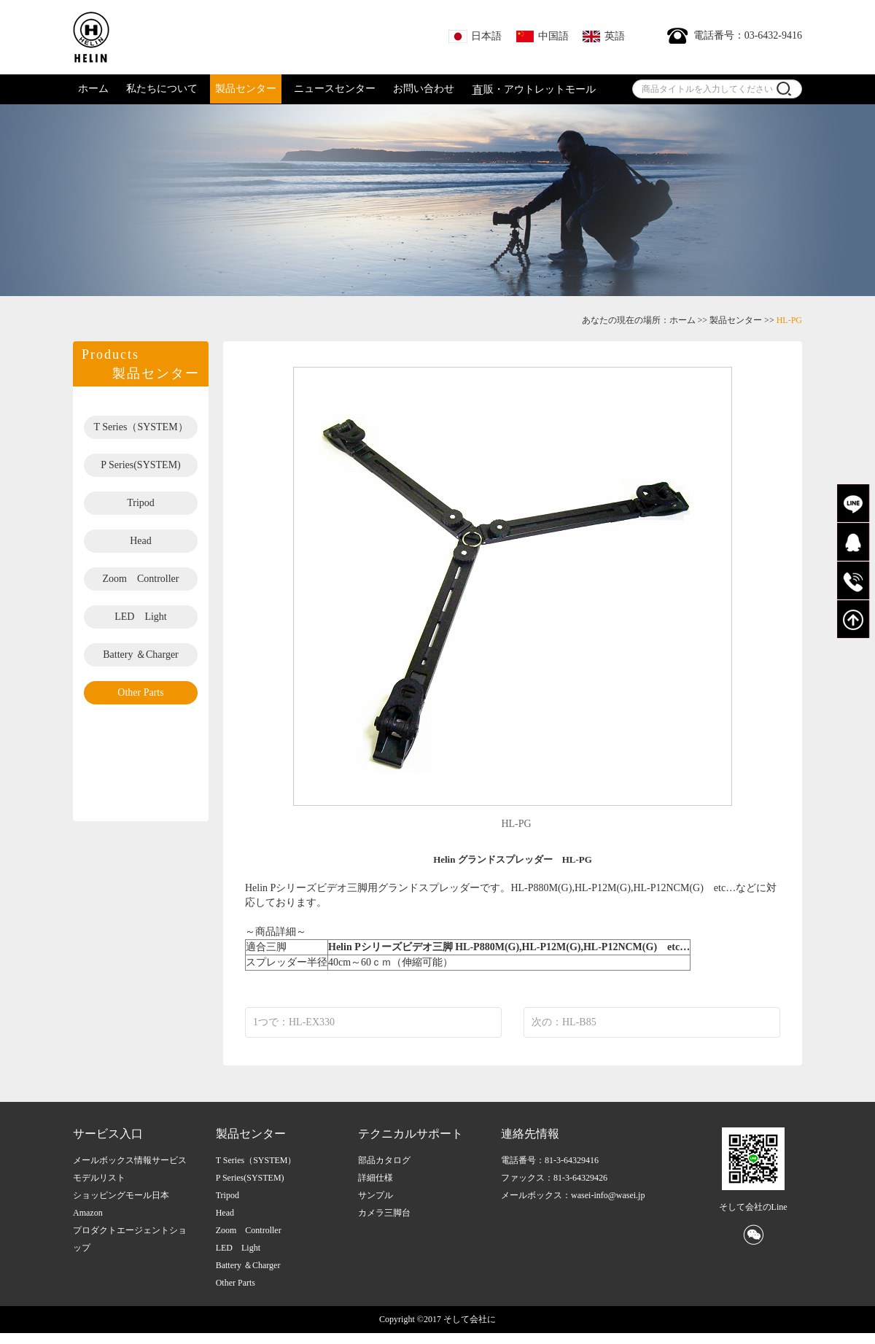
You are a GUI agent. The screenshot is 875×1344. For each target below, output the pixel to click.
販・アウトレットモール (534, 90)
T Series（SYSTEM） (140, 427)
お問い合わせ (423, 88)
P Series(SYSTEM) (141, 464)
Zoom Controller (141, 578)
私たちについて (162, 88)
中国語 (542, 36)
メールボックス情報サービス (130, 1160)
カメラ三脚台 (384, 1213)
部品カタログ (384, 1160)
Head (141, 540)
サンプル (375, 1195)
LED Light (140, 616)
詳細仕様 (375, 1178)
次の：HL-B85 (564, 1022)
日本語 (475, 36)
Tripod (141, 502)
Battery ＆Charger (141, 654)
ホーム (93, 88)
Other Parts (140, 692)
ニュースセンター (335, 88)
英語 (603, 36)
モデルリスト (99, 1178)
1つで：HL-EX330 (294, 1022)
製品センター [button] (245, 88)
